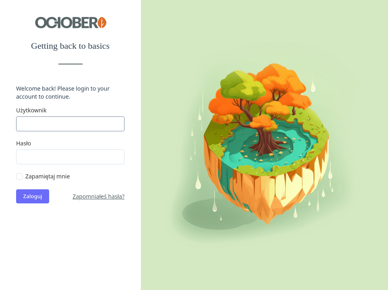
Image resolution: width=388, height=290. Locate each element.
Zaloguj (32, 196)
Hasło (23, 143)
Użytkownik (31, 110)
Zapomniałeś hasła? (98, 196)
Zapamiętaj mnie (47, 176)
